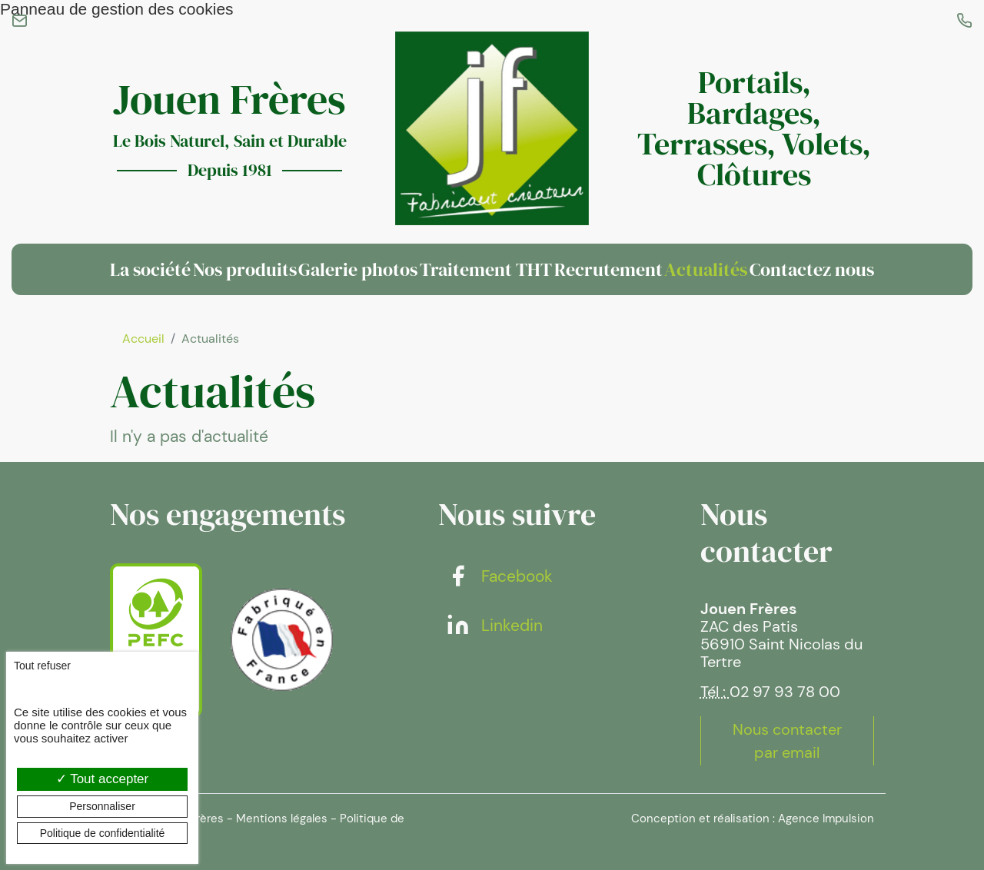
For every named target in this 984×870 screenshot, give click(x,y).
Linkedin (494, 625)
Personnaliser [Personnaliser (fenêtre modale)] (102, 806)
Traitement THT (486, 269)
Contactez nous (812, 269)
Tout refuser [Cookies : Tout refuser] (42, 665)
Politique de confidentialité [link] (102, 833)
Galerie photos (357, 269)
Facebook (499, 576)
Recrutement (608, 269)
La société (150, 269)
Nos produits (245, 269)
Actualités (705, 269)
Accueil (143, 338)
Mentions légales (281, 818)
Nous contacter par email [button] (787, 740)
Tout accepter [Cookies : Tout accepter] (102, 779)
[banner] (492, 128)
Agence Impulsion (826, 818)
